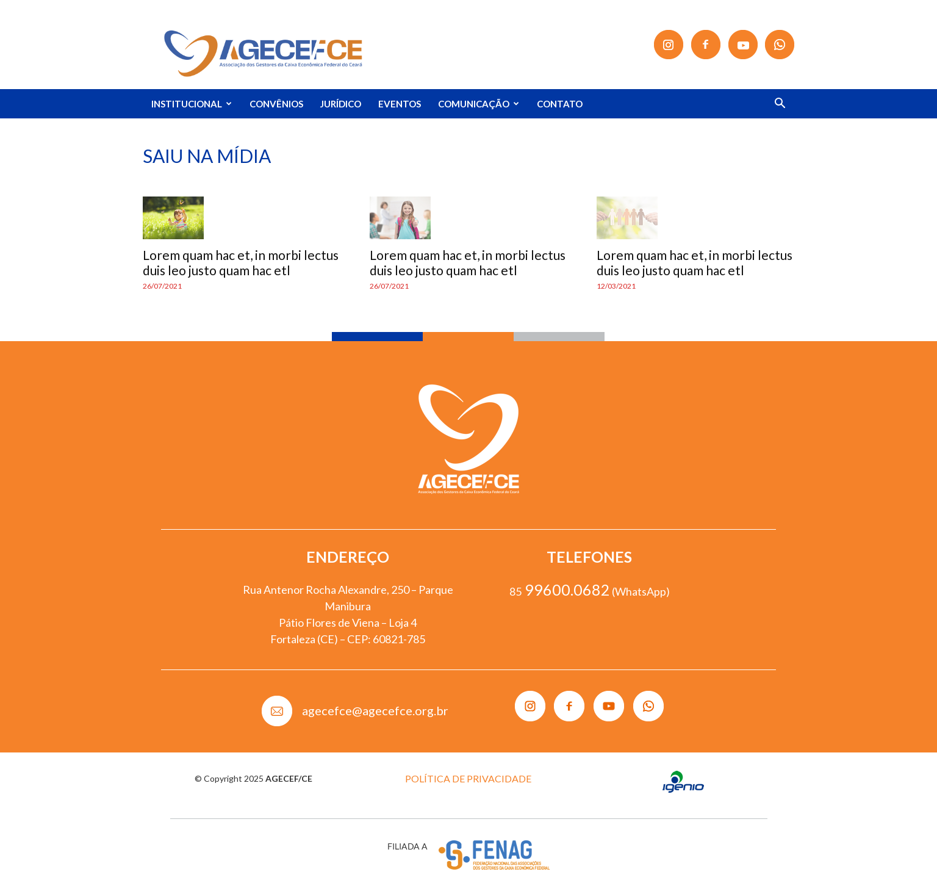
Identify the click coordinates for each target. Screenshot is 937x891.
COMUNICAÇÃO (478, 103)
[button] (779, 104)
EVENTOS (399, 103)
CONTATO (560, 103)
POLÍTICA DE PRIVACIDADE (468, 778)
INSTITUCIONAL (191, 103)
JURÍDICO (340, 103)
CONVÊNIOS (276, 103)
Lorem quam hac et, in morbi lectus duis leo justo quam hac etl (241, 262)
